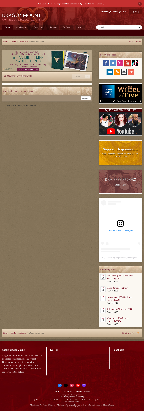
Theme (57, 391)
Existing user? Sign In (113, 11)
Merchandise (21, 27)
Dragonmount (106, 258)
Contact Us (78, 391)
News (7, 28)
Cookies (87, 391)
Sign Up (135, 11)
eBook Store (38, 27)
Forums (53, 27)
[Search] (109, 27)
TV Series (67, 27)
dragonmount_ (121, 258)
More (79, 27)
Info (124, 185)
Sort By (85, 98)
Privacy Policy (67, 391)
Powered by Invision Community (72, 397)
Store (117, 185)
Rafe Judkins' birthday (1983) (120, 309)
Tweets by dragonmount (61, 354)
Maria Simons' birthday (117, 288)
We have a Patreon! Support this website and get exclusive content (70, 4)
